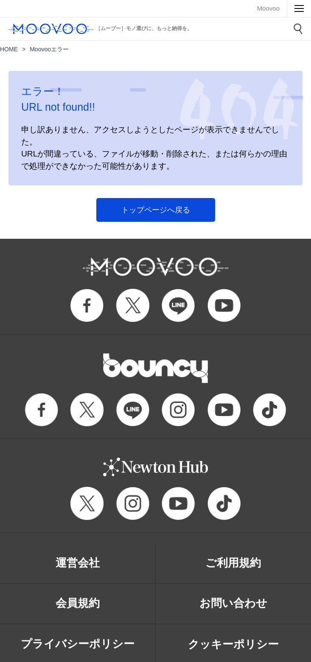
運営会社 (78, 562)
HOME (9, 49)
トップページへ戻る (155, 210)
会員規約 (78, 603)
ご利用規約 (233, 562)
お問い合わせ (233, 603)
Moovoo (268, 8)
